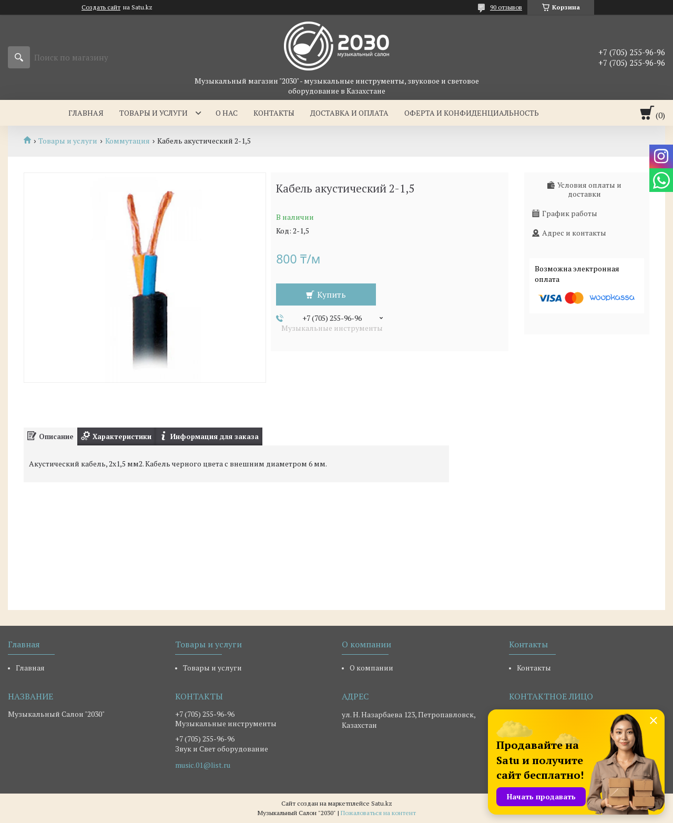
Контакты (273, 113)
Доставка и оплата (349, 113)
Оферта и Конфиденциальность (471, 113)
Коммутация (127, 141)
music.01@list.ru (202, 765)
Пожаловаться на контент (378, 813)
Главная (86, 113)
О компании (371, 668)
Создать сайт (100, 7)
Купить (331, 294)
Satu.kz (381, 803)
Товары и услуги (153, 113)
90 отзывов (506, 7)
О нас (227, 113)
